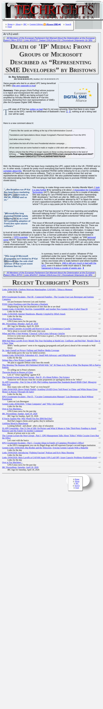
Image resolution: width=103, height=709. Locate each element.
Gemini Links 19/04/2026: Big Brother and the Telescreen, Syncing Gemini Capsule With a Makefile (45, 448)
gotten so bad (36, 110)
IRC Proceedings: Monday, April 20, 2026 (20, 324)
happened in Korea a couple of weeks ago (61, 269)
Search (68, 24)
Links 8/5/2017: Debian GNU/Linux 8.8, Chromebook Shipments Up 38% (58, 41)
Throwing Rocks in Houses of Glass (17, 373)
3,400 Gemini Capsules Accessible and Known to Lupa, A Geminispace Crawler (36, 329)
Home (10, 24)
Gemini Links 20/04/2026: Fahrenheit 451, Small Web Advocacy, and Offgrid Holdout (39, 356)
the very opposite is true (24, 86)
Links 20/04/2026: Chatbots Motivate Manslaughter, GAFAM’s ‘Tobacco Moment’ (37, 290)
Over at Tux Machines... (12, 319)
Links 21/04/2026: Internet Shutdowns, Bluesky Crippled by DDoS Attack (33, 314)
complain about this (12, 171)
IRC (25, 24)
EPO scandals (21, 238)
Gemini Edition (36, 24)
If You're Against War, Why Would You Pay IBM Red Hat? (27, 419)
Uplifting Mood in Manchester (15, 424)
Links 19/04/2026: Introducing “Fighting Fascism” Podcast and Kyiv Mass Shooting (38, 453)
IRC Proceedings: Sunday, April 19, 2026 (19, 414)
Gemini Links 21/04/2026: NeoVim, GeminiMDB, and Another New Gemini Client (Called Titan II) (45, 310)
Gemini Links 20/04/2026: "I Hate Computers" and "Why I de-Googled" (33, 404)
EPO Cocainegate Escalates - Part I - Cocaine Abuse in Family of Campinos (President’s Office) (43, 443)
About (18, 24)
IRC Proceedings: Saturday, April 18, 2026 (20, 468)
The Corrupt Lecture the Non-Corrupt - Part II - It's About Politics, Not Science (36, 378)
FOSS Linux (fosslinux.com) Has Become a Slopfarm (25, 305)
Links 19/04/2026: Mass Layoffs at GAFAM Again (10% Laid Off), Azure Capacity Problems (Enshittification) (49, 458)
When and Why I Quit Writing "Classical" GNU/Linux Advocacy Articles (33, 334)
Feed (10, 27)
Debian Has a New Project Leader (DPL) (19, 361)
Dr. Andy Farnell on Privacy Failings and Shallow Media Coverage (30, 351)
